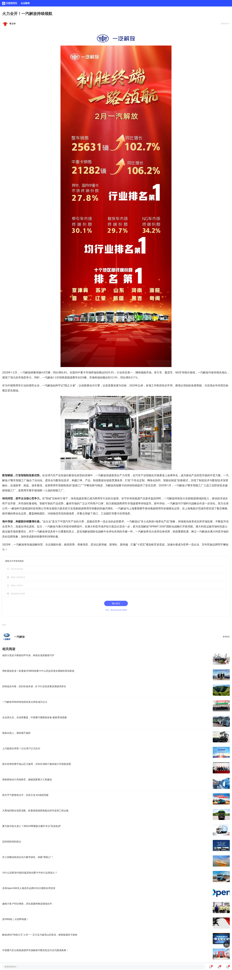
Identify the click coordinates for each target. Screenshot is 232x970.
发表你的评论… (10, 967)
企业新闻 (25, 3)
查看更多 (226, 637)
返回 (226, 945)
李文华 (12, 23)
